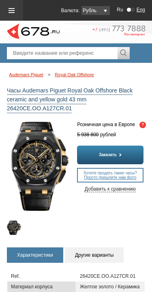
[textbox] (62, 53)
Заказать (110, 154)
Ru (120, 10)
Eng (141, 10)
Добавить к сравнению (110, 189)
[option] (14, 228)
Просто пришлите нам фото (110, 177)
